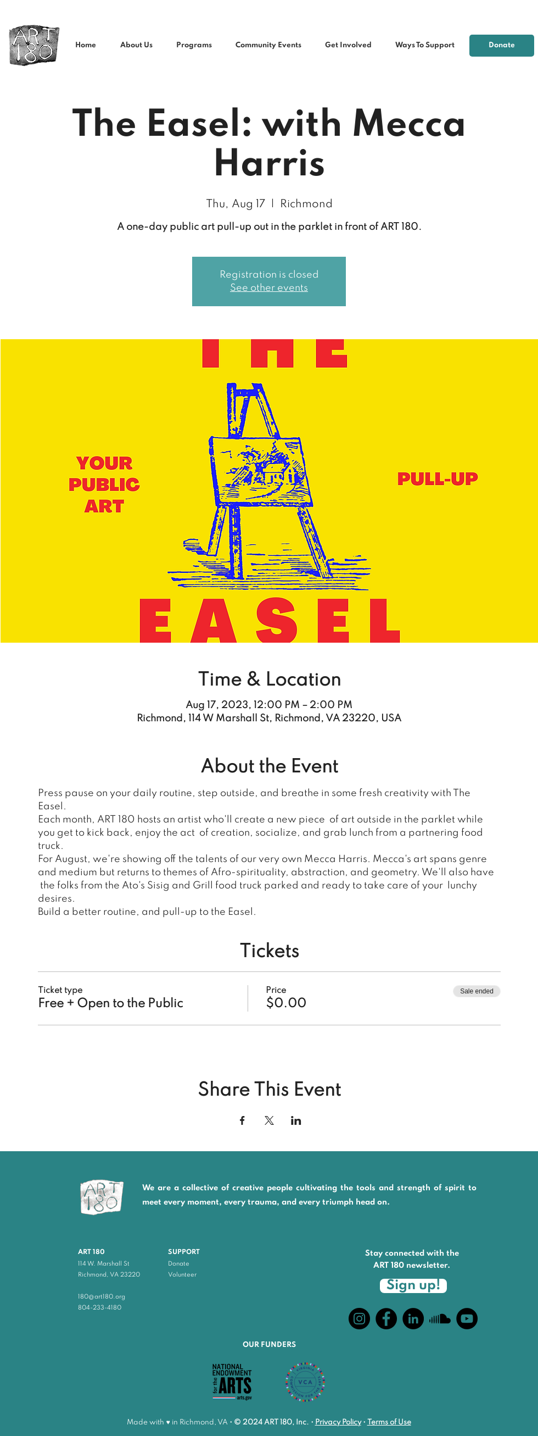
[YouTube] (467, 1318)
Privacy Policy (338, 1422)
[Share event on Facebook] (242, 1120)
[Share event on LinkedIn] (296, 1120)
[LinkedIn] (413, 1318)
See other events (269, 288)
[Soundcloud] (440, 1318)
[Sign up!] (413, 1286)
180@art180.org (101, 1297)
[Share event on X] (269, 1120)
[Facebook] (386, 1318)
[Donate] (501, 46)
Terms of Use (389, 1422)
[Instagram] (359, 1318)
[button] (272, 46)
